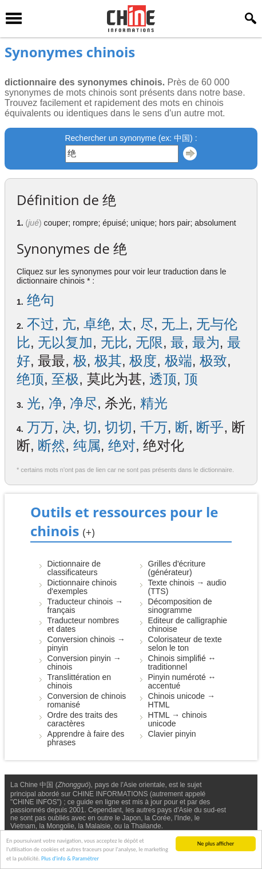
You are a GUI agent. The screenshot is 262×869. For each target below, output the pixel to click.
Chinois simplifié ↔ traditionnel (182, 662)
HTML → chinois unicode (177, 719)
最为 (206, 342)
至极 (65, 379)
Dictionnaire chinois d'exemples (82, 587)
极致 (213, 360)
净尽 (83, 403)
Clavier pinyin (172, 733)
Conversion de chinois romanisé (86, 700)
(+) (89, 532)
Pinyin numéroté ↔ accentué (182, 681)
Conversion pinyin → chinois (84, 662)
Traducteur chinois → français (85, 606)
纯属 (87, 445)
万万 (40, 427)
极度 (143, 360)
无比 (114, 342)
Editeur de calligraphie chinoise (188, 625)
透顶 (163, 379)
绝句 (40, 300)
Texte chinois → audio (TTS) (187, 587)
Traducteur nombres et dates (83, 625)
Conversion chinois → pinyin (86, 643)
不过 (40, 324)
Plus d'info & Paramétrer (70, 859)
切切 (118, 427)
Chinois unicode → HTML (182, 700)
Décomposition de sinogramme (180, 606)
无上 (175, 324)
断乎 (210, 427)
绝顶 (30, 379)
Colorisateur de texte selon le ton (185, 643)
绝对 (122, 445)
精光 (154, 403)
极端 (178, 360)
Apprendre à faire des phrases (86, 738)
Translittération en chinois (79, 681)
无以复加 (65, 342)
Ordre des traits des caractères (82, 719)
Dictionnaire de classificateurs (74, 568)
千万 (154, 427)
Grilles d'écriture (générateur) (177, 568)
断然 (51, 445)
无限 (149, 342)
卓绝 (97, 324)
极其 (108, 360)
